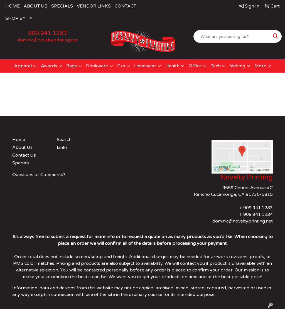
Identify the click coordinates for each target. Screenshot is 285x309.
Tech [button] (216, 66)
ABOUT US (35, 6)
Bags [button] (71, 66)
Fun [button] (121, 66)
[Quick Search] (231, 36)
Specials (21, 163)
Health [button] (172, 66)
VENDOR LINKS (94, 6)
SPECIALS (62, 6)
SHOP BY (15, 18)
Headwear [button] (145, 66)
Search (64, 139)
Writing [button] (237, 66)
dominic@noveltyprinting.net (47, 40)
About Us (22, 147)
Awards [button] (49, 66)
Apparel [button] (23, 66)
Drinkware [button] (97, 66)
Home (18, 139)
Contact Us (24, 155)
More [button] (260, 66)
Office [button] (195, 66)
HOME (12, 6)
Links (62, 147)
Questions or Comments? (38, 174)
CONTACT (125, 6)
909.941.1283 (47, 33)
